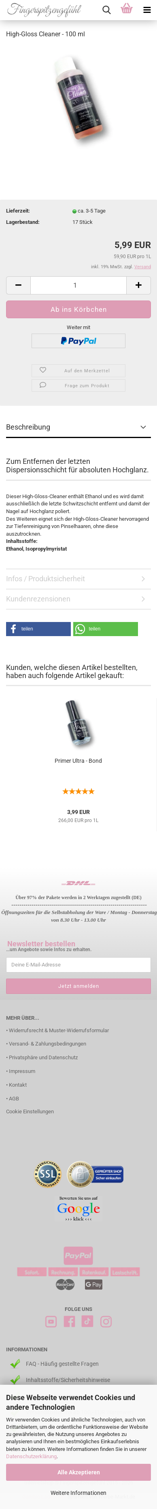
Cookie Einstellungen (30, 1111)
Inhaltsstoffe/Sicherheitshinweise (68, 1380)
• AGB (12, 1099)
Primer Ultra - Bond (78, 761)
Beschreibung (28, 427)
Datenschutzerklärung (31, 1456)
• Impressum (20, 1071)
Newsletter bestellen (41, 943)
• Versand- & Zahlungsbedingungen (46, 1044)
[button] (38, 629)
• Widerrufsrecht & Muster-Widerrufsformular (57, 1030)
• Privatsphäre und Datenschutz (42, 1057)
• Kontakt (16, 1085)
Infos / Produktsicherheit (45, 578)
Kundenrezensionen (38, 599)
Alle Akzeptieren (78, 1472)
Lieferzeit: (18, 211)
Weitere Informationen (78, 1493)
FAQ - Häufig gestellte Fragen (62, 1364)
